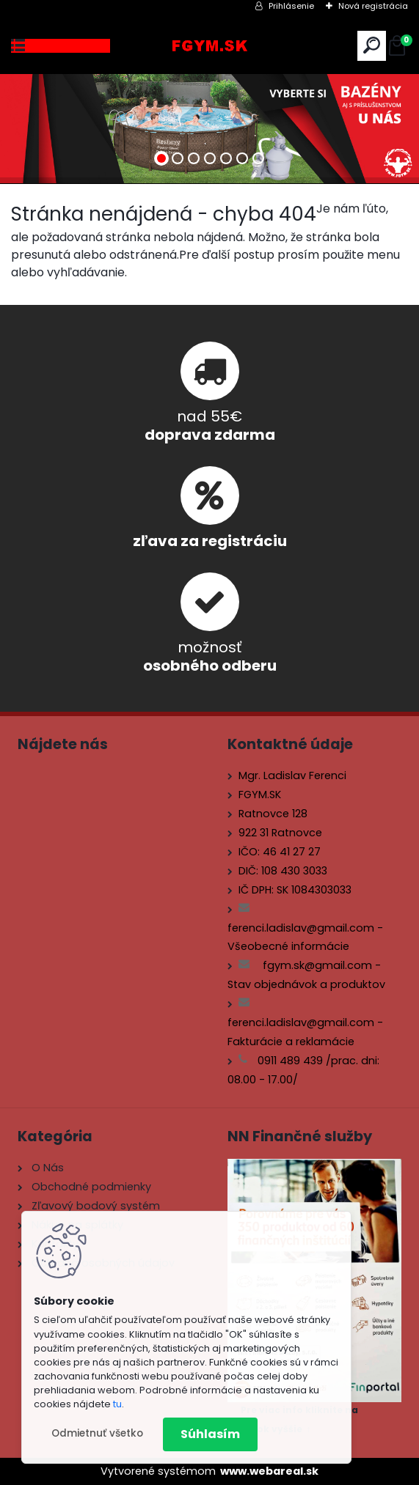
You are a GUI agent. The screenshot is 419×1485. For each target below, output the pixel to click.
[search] (371, 45)
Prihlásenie (291, 6)
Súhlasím (210, 1434)
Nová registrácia (373, 6)
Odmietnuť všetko (97, 1433)
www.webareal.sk (269, 1471)
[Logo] (210, 46)
